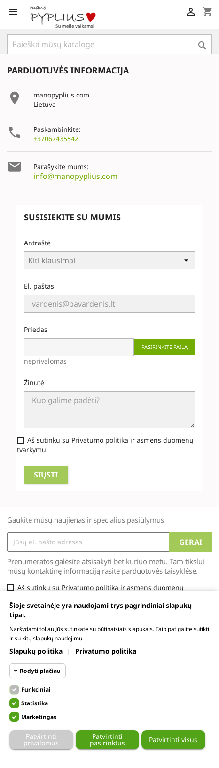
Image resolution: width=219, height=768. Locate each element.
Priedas (35, 329)
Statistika (34, 703)
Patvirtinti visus (173, 739)
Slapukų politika (36, 651)
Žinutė (34, 382)
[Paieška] (109, 44)
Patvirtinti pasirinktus (107, 739)
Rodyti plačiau (40, 671)
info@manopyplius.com (75, 176)
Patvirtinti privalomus (41, 739)
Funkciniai (36, 690)
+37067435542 (55, 138)
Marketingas (38, 717)
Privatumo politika (105, 651)
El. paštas (39, 286)
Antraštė (37, 242)
